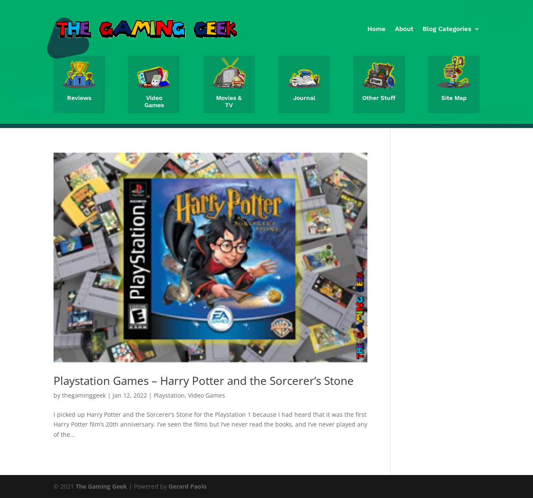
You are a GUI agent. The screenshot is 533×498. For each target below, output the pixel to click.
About (404, 29)
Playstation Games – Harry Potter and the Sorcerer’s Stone (204, 380)
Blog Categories (447, 29)
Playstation (169, 395)
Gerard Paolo (188, 486)
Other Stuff (378, 97)
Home (376, 29)
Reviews (79, 97)
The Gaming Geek (101, 486)
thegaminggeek (84, 395)
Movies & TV (229, 101)
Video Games (154, 101)
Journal (304, 97)
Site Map (454, 97)
